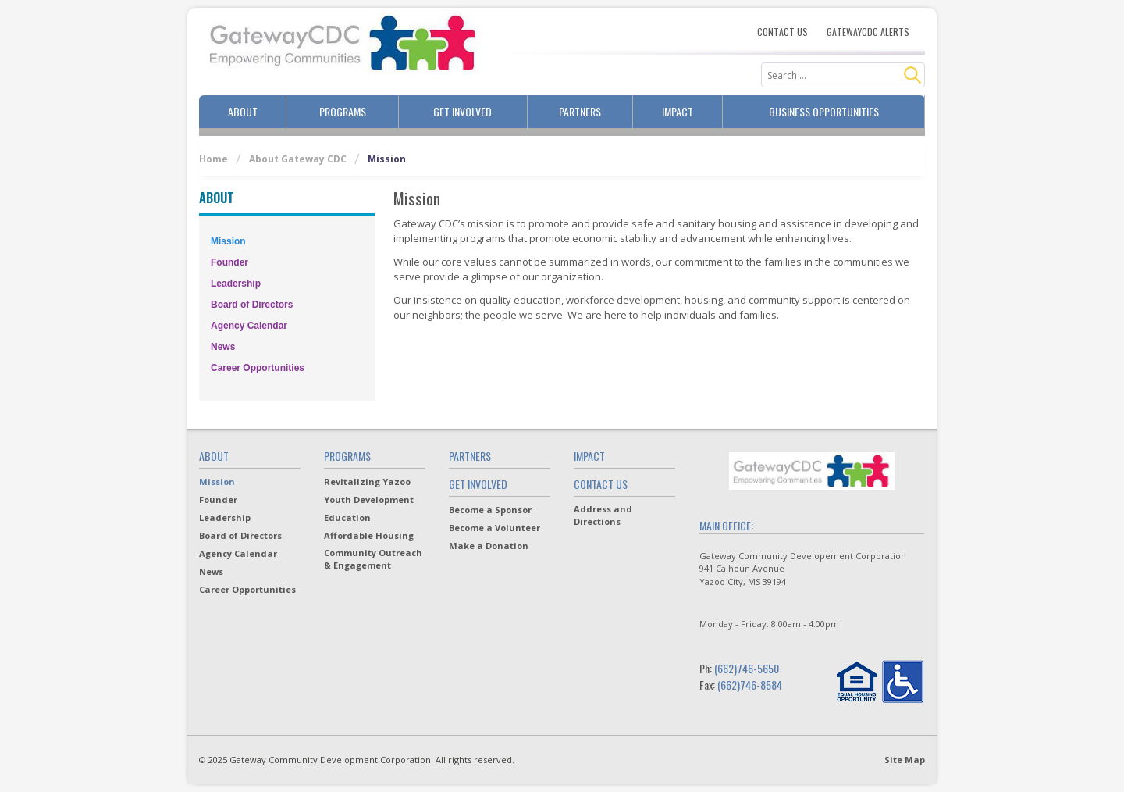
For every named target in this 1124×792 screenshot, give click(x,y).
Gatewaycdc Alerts (868, 32)
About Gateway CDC (298, 159)
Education (347, 517)
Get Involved (462, 111)
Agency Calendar (249, 325)
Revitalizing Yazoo (367, 481)
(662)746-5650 (746, 668)
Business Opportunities (824, 111)
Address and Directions (603, 515)
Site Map (904, 759)
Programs (342, 111)
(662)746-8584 (749, 684)
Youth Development (369, 499)
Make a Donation (488, 545)
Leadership (236, 283)
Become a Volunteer (494, 527)
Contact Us (782, 32)
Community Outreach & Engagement (373, 559)
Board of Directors (252, 304)
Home (213, 159)
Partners (580, 111)
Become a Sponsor (490, 510)
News (223, 346)
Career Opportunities (257, 367)
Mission (228, 241)
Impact (677, 111)
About (243, 111)
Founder (229, 262)
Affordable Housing (369, 535)
